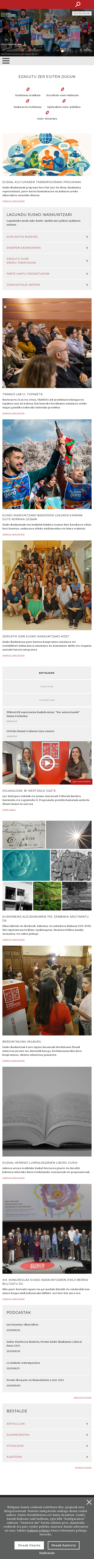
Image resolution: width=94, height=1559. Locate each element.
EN (88, 13)
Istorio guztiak (83, 1467)
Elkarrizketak (47, 1434)
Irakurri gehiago (38, 1530)
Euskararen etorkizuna (28, 107)
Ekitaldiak (47, 673)
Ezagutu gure (47, 261)
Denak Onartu (29, 1545)
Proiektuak (47, 700)
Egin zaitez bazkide (47, 236)
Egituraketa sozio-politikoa (64, 107)
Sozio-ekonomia (47, 118)
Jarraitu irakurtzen (13, 202)
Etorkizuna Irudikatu (28, 95)
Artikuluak (47, 1423)
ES (80, 13)
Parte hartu (9, 811)
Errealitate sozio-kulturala (62, 95)
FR (84, 13)
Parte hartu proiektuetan (47, 273)
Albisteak (46, 686)
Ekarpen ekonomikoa (47, 247)
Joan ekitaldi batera (47, 284)
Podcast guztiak (83, 1397)
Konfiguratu (47, 1553)
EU (75, 13)
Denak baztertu (64, 1545)
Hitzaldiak (47, 1445)
